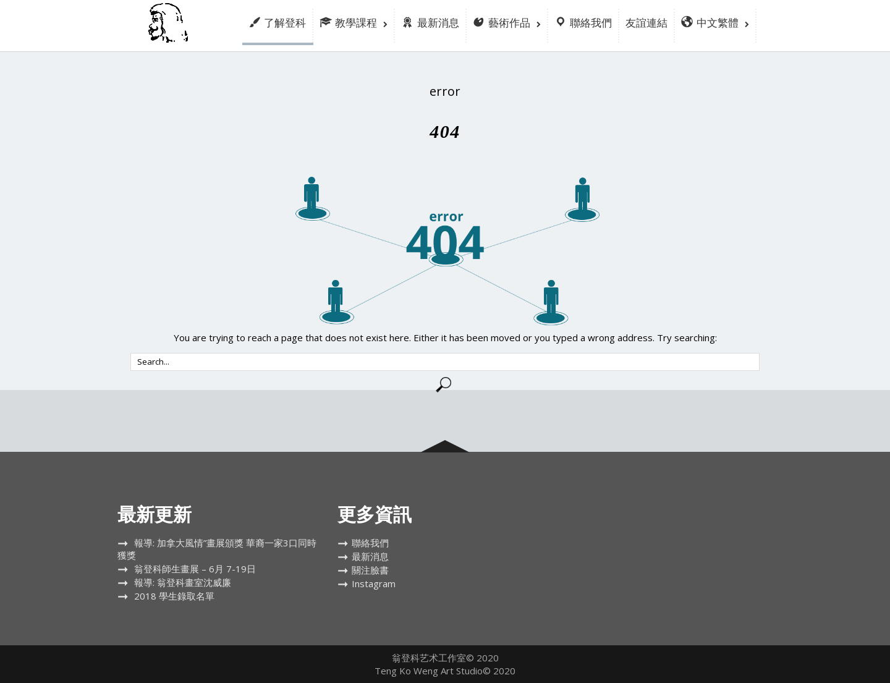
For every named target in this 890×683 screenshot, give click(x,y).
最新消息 (370, 556)
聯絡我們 (370, 543)
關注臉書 (370, 570)
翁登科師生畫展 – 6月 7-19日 (195, 568)
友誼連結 (646, 22)
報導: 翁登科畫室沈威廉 (182, 582)
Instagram (374, 583)
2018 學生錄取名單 (174, 596)
